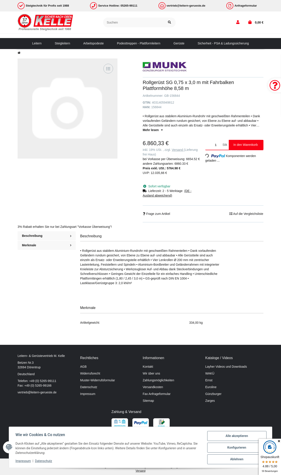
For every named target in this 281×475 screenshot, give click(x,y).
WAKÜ (209, 373)
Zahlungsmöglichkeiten (158, 380)
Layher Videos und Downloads (226, 366)
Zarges (210, 400)
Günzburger (213, 394)
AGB (83, 366)
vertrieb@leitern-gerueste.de (37, 392)
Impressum (87, 394)
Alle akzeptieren (236, 436)
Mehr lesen (153, 130)
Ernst (209, 380)
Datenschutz (88, 387)
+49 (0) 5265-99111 (42, 381)
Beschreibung (46, 236)
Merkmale (46, 245)
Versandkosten (153, 387)
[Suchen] (133, 22)
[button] (238, 22)
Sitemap (148, 400)
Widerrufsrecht (90, 373)
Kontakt (148, 366)
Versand (178, 150)
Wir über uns (151, 373)
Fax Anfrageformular (157, 394)
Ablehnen (236, 459)
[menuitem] (36, 43)
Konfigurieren (236, 448)
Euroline (210, 387)
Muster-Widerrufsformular (97, 380)
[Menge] (213, 145)
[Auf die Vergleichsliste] (108, 68)
